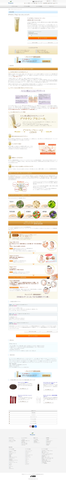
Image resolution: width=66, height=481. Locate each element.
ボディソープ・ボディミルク (13, 462)
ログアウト (56, 3)
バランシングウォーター (12, 452)
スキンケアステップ (37, 442)
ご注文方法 (23, 439)
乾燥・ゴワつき (44, 451)
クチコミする (51, 42)
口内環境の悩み (44, 462)
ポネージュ (27, 461)
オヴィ (26, 460)
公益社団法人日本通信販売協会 (36, 474)
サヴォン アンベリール (29, 450)
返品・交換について (24, 442)
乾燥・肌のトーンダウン (45, 452)
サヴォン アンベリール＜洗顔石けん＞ (23, 382)
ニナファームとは (14, 6)
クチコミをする (50, 331)
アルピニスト (27, 463)
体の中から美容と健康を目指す (46, 461)
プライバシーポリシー (49, 440)
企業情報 (45, 3)
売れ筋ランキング (36, 440)
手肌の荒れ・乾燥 (44, 460)
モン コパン (27, 464)
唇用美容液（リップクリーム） (13, 460)
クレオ (26, 462)
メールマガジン (11, 441)
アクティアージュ (28, 451)
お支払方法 (23, 441)
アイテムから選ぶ (27, 6)
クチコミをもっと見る (33, 331)
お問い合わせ (50, 3)
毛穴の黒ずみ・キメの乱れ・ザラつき (47, 450)
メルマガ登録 (32, 3)
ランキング (33, 414)
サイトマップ (48, 442)
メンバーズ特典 (27, 3)
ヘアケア (10, 463)
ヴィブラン (27, 452)
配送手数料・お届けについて (26, 440)
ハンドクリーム (11, 461)
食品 (10, 467)
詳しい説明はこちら (23, 388)
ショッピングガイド (39, 3)
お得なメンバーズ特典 (12, 440)
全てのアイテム (11, 468)
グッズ (10, 465)
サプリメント (11, 466)
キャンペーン (51, 6)
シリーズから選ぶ (39, 6)
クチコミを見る (35, 42)
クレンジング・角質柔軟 (12, 450)
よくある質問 (36, 439)
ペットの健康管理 (44, 463)
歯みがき (10, 464)
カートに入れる (33, 335)
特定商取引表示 (48, 441)
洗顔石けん (10, 451)
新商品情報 (33, 412)
